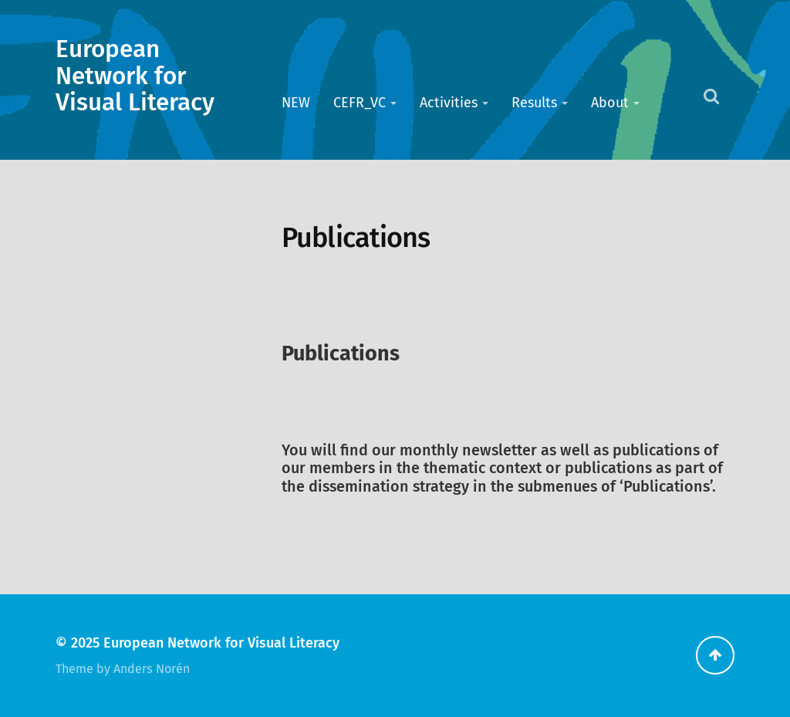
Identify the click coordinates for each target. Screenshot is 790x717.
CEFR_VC (359, 102)
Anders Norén (151, 668)
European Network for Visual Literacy (135, 76)
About (610, 102)
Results (534, 102)
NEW (296, 102)
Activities (449, 102)
